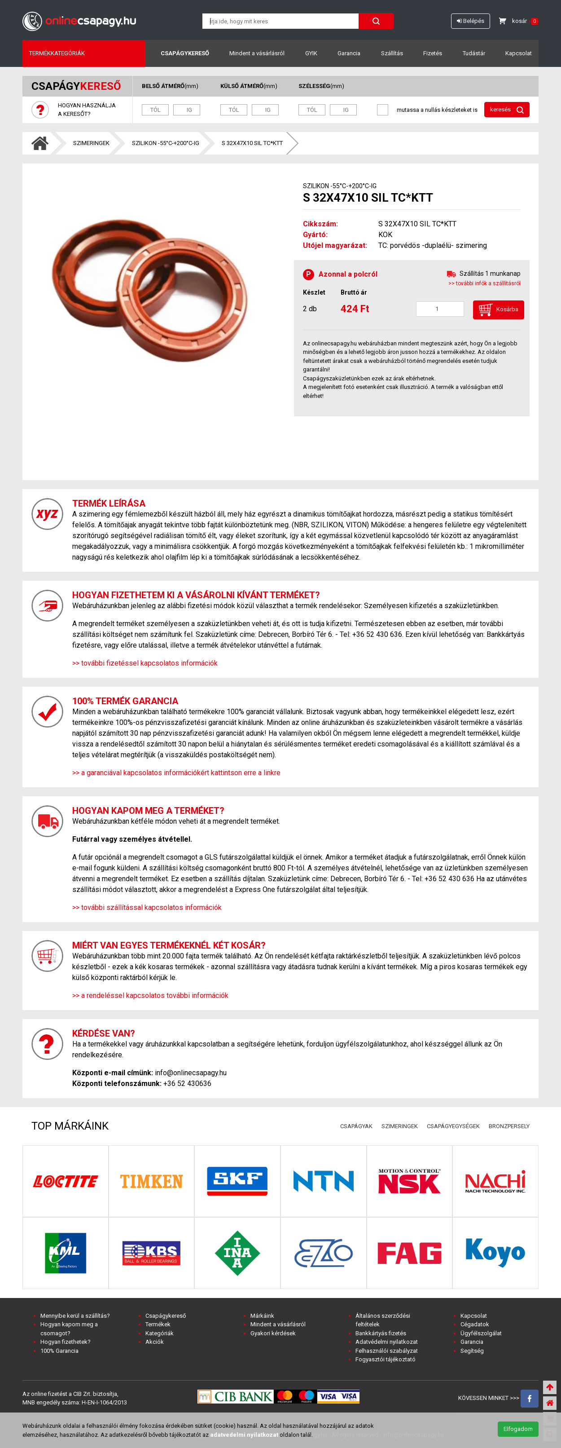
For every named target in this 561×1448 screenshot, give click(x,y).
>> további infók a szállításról (484, 283)
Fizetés (432, 53)
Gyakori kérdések (273, 1333)
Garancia (348, 53)
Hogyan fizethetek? (65, 1341)
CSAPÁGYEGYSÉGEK (453, 1126)
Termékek (158, 1324)
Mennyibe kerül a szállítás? (75, 1315)
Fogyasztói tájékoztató (385, 1359)
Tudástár (474, 53)
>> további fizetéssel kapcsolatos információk (145, 663)
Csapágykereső (185, 53)
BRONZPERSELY (509, 1126)
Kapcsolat (518, 53)
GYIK (311, 53)
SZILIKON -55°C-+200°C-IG (165, 143)
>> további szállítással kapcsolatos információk (147, 907)
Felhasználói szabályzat (386, 1350)
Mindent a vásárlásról (257, 53)
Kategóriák (159, 1333)
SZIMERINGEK (91, 143)
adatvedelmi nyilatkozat (244, 1434)
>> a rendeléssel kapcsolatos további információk (150, 995)
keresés (507, 110)
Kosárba (498, 310)
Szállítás (392, 53)
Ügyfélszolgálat (481, 1333)
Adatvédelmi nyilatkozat (386, 1341)
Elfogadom (518, 1429)
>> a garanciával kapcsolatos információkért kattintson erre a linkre (176, 772)
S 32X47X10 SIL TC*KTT (252, 143)
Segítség (472, 1350)
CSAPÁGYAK (356, 1126)
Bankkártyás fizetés (380, 1333)
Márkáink (262, 1315)
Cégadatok (474, 1324)
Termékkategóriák (57, 53)
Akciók (154, 1341)
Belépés (470, 21)
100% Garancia (59, 1350)
